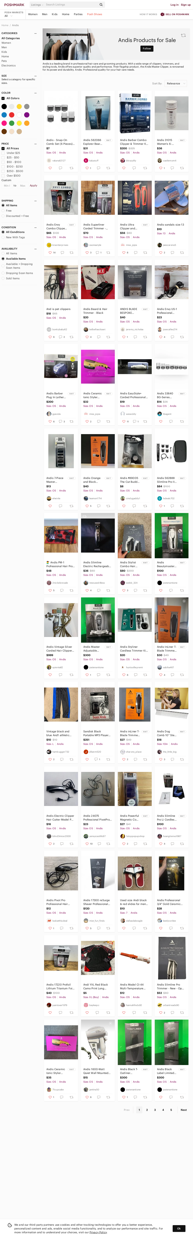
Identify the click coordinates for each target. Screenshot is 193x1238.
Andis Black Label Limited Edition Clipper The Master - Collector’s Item (167, 1071)
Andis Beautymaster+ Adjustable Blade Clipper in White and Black (166, 564)
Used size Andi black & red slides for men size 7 (133, 902)
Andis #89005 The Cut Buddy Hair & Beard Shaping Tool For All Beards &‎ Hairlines (130, 480)
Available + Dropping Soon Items (17, 265)
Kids (54, 14)
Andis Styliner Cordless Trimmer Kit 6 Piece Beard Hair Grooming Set (133, 648)
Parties (78, 14)
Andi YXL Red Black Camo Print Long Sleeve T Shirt (95, 986)
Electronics (9, 65)
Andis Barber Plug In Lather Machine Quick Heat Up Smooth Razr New (55, 395)
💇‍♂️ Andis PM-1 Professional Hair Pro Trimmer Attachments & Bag (60, 564)
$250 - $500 (12, 171)
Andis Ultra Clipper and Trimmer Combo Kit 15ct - (130, 226)
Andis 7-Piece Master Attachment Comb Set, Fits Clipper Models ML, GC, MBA (56, 480)
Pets (4, 61)
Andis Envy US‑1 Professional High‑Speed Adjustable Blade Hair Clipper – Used (171, 311)
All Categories (11, 38)
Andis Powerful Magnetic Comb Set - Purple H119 (130, 817)
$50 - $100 (11, 162)
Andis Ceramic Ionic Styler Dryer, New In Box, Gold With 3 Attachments (55, 1071)
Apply (33, 185)
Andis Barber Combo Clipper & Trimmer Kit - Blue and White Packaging (134, 142)
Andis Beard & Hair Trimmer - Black (95, 311)
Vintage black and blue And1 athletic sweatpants (58, 733)
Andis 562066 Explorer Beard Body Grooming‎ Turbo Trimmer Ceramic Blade (93, 142)
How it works (148, 14)
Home (66, 14)
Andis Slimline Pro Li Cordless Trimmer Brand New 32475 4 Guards (166, 817)
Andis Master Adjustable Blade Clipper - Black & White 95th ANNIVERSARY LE (93, 648)
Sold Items (11, 278)
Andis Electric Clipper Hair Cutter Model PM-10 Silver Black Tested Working (60, 817)
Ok (179, 1228)
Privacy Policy (98, 1232)
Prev (127, 1110)
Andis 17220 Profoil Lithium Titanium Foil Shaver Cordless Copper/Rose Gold (59, 986)
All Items (9, 205)
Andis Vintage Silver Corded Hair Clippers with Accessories (59, 648)
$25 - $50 (10, 157)
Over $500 (11, 175)
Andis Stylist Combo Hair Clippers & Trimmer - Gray (129, 564)
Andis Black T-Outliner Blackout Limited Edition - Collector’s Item (129, 1071)
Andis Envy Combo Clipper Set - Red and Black (56, 226)
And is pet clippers (58, 309)
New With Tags (13, 237)
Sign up (186, 4)
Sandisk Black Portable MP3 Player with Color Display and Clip (96, 733)
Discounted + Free (15, 216)
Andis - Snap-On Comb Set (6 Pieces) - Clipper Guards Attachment (60, 142)
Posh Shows (94, 14)
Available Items (14, 258)
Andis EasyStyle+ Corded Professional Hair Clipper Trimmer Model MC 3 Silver (133, 395)
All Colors (10, 98)
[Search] (71, 5)
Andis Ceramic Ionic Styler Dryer (92, 395)
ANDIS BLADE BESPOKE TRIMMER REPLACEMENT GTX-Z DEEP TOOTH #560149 (129, 311)
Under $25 (11, 153)
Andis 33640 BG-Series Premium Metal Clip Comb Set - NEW (167, 395)
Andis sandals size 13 (170, 224)
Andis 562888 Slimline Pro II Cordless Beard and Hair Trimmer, (166, 480)
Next (184, 1110)
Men (44, 14)
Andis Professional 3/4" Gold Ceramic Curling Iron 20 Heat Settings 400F (170, 902)
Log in (175, 4)
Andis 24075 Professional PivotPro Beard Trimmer (96, 817)
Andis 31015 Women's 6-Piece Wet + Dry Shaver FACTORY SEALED (167, 142)
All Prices (10, 148)
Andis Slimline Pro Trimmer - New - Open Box (171, 986)
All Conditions (13, 232)
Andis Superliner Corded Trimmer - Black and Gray (94, 226)
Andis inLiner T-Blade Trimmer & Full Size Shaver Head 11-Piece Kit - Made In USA (130, 733)
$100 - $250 (12, 166)
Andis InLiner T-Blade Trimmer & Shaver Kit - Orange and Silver (166, 648)
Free (7, 210)
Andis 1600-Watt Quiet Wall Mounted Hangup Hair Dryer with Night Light (96, 1071)
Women (33, 14)
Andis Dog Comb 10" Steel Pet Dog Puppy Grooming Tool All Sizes (167, 733)
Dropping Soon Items (17, 273)
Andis (15, 25)
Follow (147, 48)
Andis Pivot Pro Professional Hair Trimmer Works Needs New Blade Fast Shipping (60, 902)
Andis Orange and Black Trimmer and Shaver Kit (92, 480)
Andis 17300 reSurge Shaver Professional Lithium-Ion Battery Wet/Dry (96, 902)
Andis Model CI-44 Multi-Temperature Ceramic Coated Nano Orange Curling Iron (134, 986)
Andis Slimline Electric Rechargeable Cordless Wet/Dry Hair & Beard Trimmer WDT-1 (97, 564)
